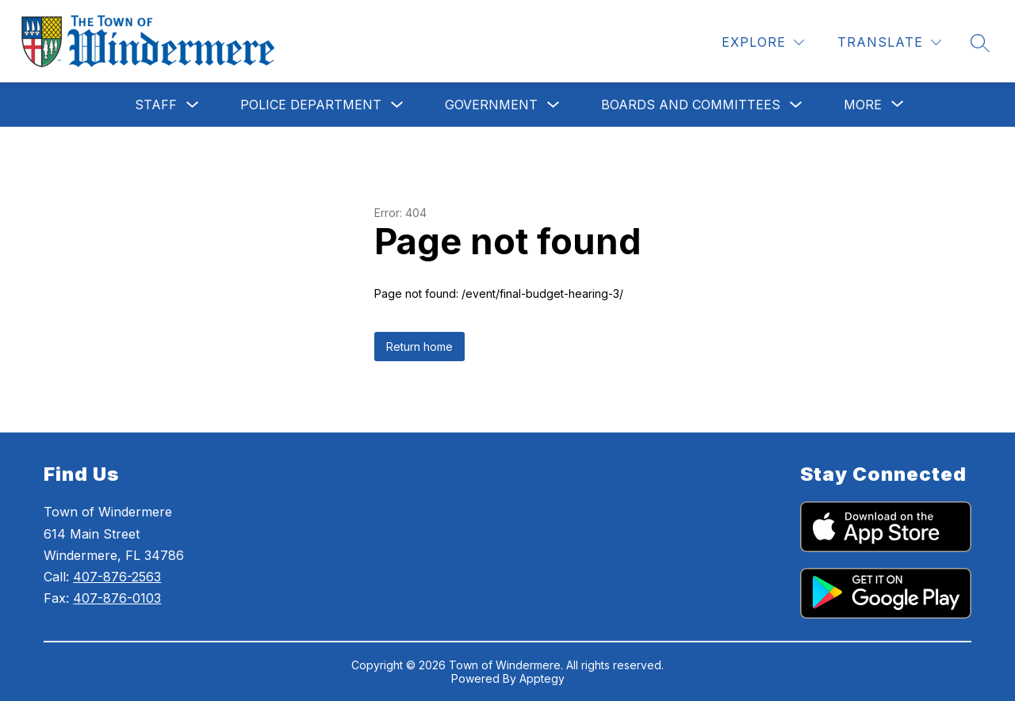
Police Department (310, 104)
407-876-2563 (117, 577)
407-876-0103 (117, 598)
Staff (156, 104)
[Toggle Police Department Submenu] (397, 105)
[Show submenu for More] (863, 104)
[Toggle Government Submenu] (553, 105)
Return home (419, 346)
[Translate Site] (889, 42)
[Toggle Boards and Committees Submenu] (796, 105)
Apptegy (542, 678)
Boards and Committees (690, 104)
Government (491, 104)
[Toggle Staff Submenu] (192, 105)
